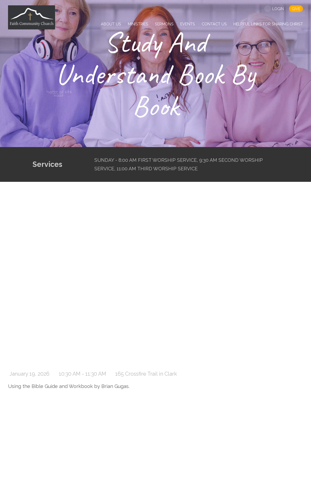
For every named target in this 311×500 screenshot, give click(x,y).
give (296, 9)
